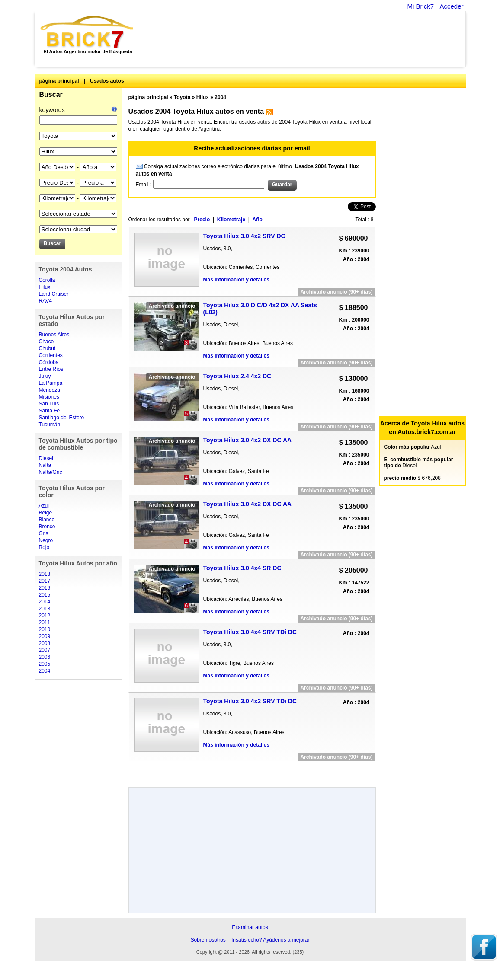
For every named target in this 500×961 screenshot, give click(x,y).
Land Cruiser (54, 294)
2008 (45, 643)
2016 (45, 588)
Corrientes (51, 355)
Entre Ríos (51, 369)
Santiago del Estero (61, 418)
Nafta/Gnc (50, 472)
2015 (45, 595)
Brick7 (87, 32)
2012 (45, 616)
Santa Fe (49, 411)
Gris (43, 533)
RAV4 (45, 301)
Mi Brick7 (420, 6)
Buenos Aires (54, 335)
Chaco (46, 341)
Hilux (45, 287)
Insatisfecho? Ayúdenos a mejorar (270, 940)
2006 (45, 657)
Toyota (182, 97)
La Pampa (51, 383)
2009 (45, 636)
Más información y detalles (236, 280)
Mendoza (49, 390)
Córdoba (49, 362)
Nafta (45, 465)
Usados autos (107, 81)
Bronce (47, 527)
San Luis (49, 404)
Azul (44, 506)
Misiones (49, 397)
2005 (45, 664)
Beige (45, 513)
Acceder (451, 6)
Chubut (47, 348)
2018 (45, 574)
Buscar (51, 94)
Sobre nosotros (207, 940)
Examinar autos (250, 927)
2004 (45, 671)
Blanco (47, 520)
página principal (59, 81)
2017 (45, 581)
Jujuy (45, 376)
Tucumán (50, 424)
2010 (45, 629)
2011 (45, 622)
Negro (46, 540)
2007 (45, 650)
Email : (144, 185)
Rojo (44, 547)
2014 (45, 602)
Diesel (46, 458)
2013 (45, 609)
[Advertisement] (304, 39)
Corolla (47, 280)
